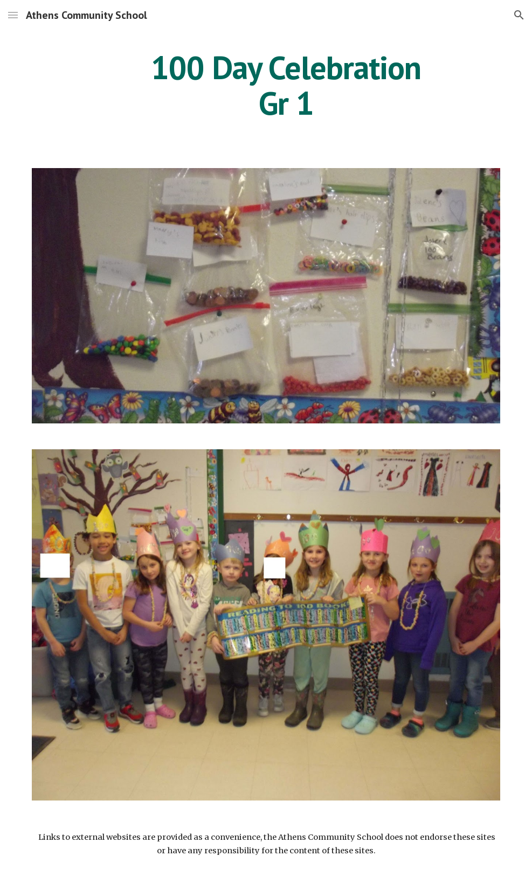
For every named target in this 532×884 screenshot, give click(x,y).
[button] (13, 15)
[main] (286, 85)
